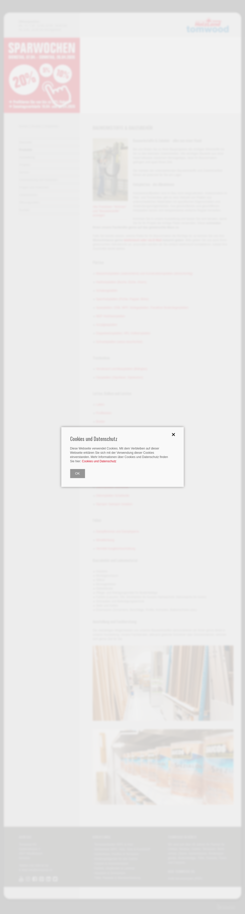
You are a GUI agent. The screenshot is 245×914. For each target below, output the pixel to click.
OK (77, 473)
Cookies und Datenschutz (99, 461)
